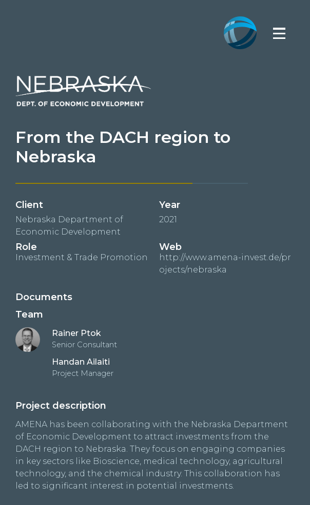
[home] (240, 16)
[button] (279, 33)
